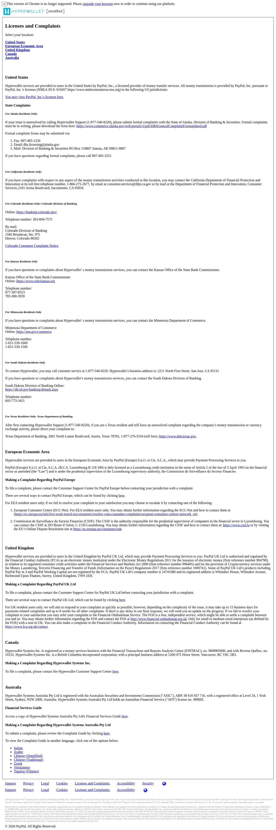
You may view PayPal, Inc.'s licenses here (34, 97)
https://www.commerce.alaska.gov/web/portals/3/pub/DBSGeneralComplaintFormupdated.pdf (142, 126)
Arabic (18, 752)
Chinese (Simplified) (28, 756)
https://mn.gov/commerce (34, 332)
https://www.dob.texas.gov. (177, 436)
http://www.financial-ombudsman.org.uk (158, 619)
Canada (11, 54)
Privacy (28, 783)
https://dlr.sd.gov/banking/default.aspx (31, 389)
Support (10, 783)
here (122, 495)
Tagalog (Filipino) (26, 771)
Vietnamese (22, 767)
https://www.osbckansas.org (35, 281)
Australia (12, 58)
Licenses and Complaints (92, 783)
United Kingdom (17, 50)
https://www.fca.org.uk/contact (26, 626)
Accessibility (126, 783)
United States (15, 42)
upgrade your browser (98, 4)
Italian (18, 748)
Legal (45, 783)
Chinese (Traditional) (28, 759)
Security (148, 783)
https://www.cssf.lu (236, 525)
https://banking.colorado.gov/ (36, 212)
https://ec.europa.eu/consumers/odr (97, 529)
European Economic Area (24, 46)
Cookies (61, 783)
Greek (18, 763)
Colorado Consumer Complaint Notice (32, 245)
